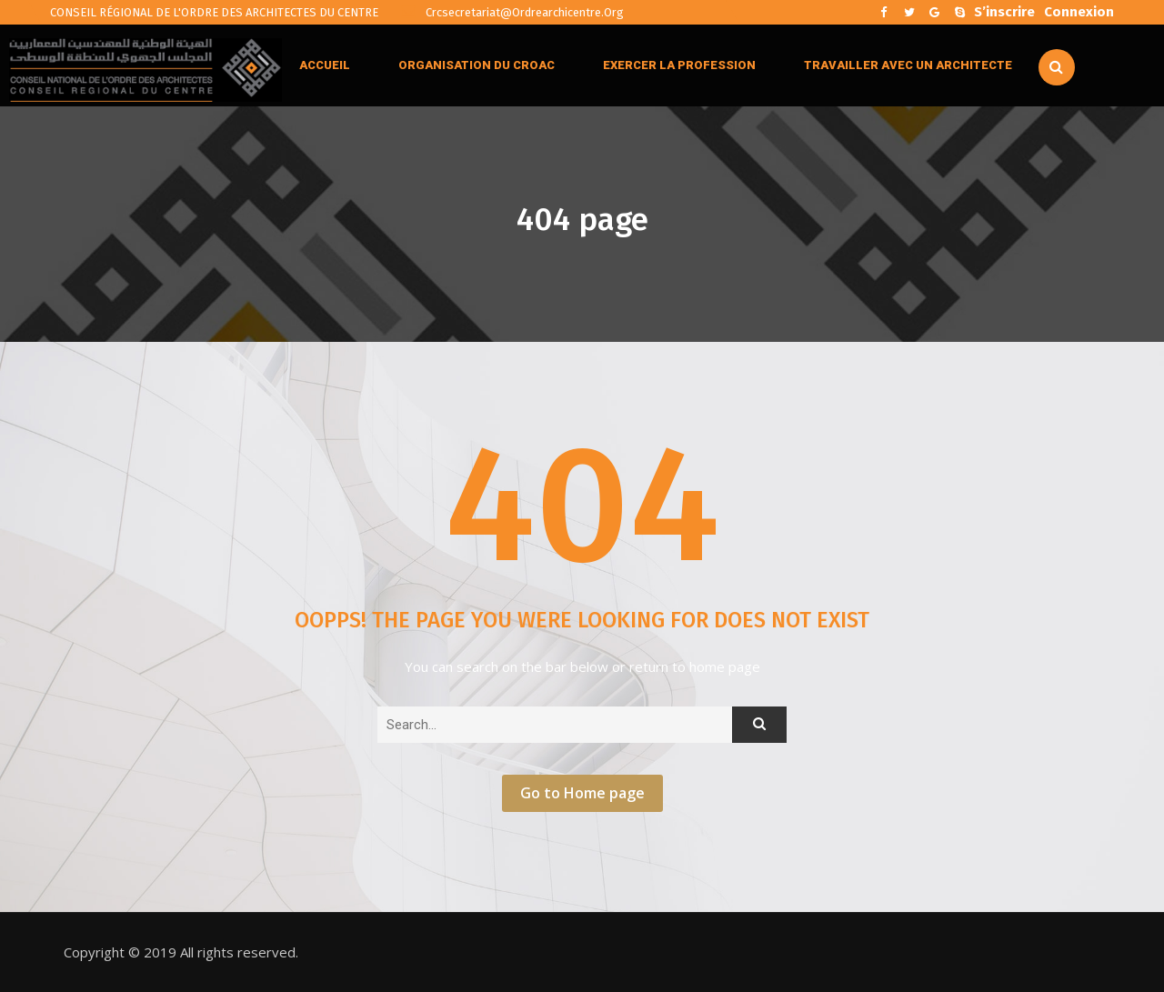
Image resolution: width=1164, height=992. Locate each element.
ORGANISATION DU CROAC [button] (476, 65)
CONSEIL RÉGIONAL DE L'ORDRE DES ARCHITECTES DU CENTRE (214, 12)
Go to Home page (582, 793)
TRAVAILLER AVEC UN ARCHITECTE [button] (908, 65)
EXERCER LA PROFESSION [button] (679, 65)
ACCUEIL (324, 65)
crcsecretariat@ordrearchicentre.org (512, 12)
